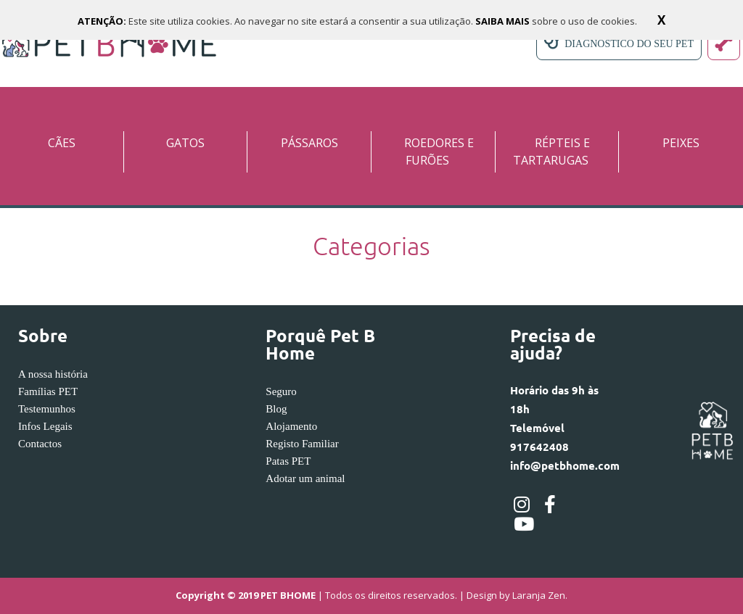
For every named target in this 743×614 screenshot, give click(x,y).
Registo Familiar (302, 443)
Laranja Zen (538, 595)
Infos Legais (45, 426)
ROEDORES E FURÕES (439, 151)
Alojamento (291, 426)
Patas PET (288, 461)
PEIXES (680, 143)
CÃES (61, 143)
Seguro (281, 391)
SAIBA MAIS (503, 21)
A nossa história (53, 374)
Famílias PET (48, 391)
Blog (276, 409)
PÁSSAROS (309, 143)
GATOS (185, 143)
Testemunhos (46, 409)
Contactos (40, 443)
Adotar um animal (305, 478)
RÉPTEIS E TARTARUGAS (551, 151)
